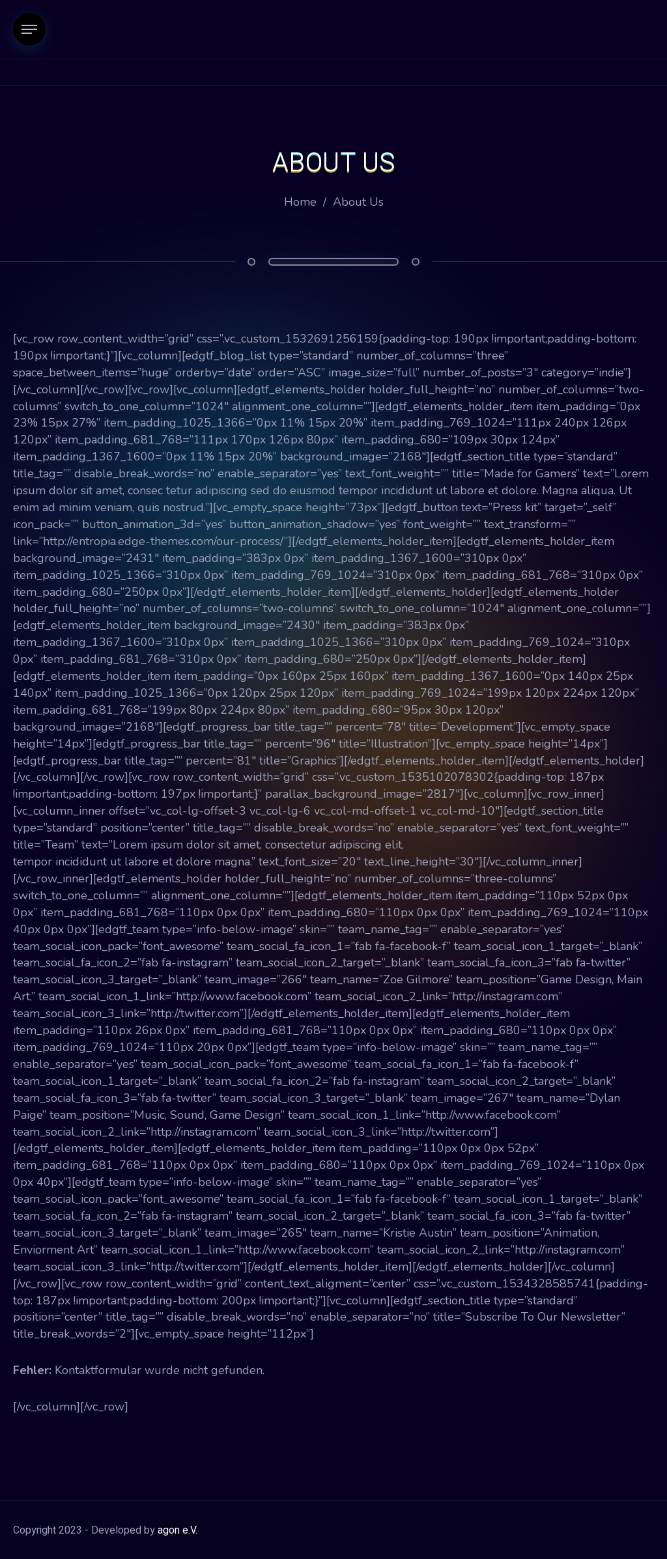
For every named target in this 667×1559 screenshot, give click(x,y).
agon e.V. (177, 1530)
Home (300, 202)
